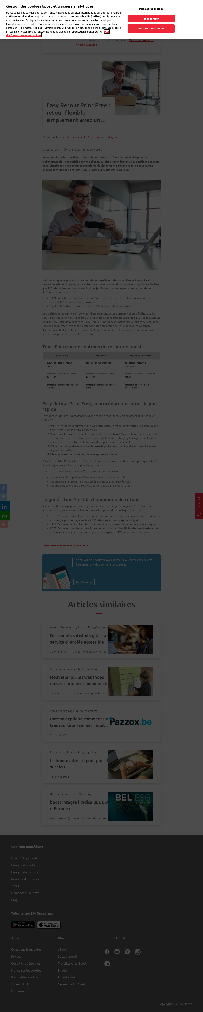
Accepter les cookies (151, 26)
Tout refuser (151, 16)
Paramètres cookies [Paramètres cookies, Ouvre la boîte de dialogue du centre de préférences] (151, 6)
